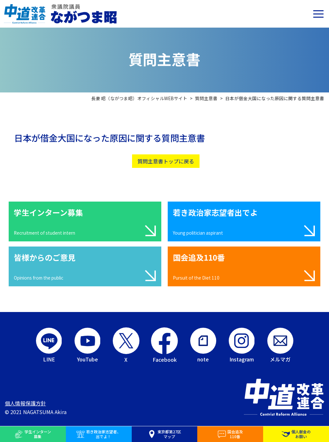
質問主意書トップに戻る (166, 161)
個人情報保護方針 (25, 403)
